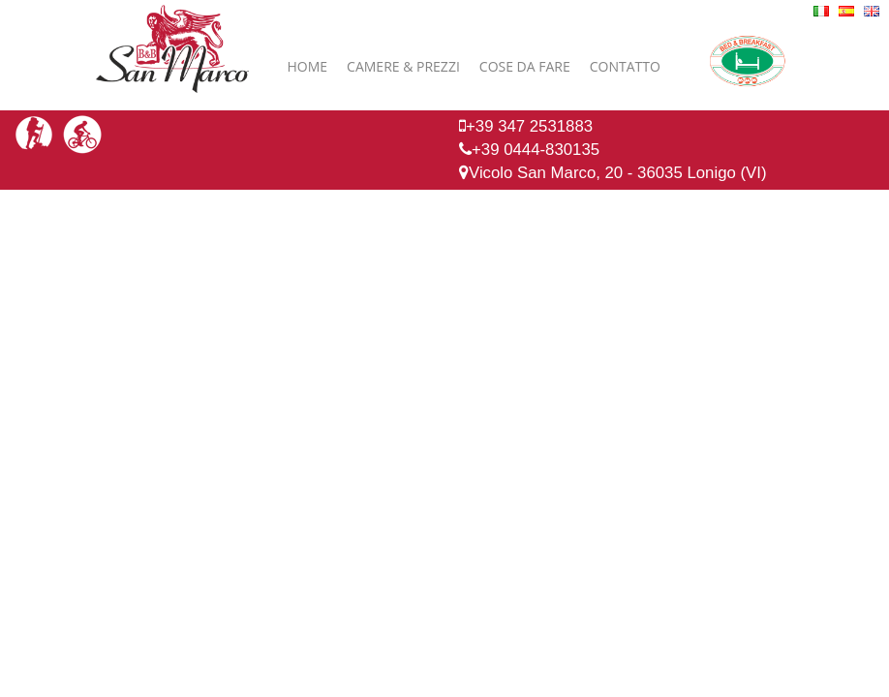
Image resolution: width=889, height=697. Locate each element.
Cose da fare (524, 66)
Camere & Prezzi (403, 66)
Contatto (625, 66)
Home (308, 66)
